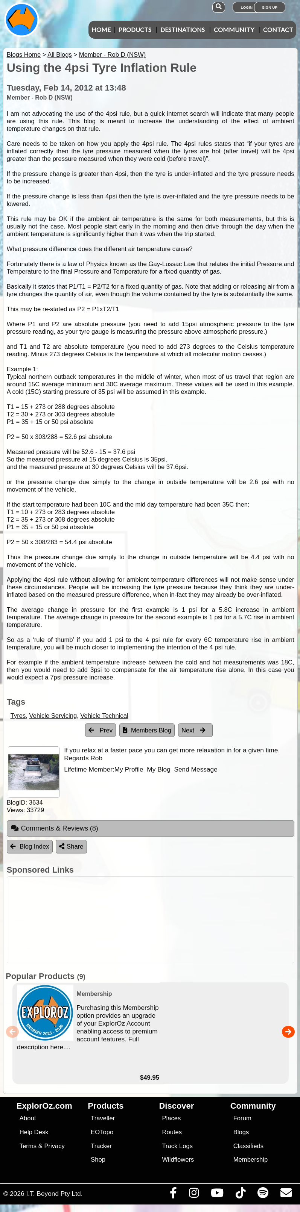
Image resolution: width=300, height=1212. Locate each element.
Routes (172, 1132)
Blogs (241, 1132)
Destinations (182, 29)
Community (234, 29)
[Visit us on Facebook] (173, 1194)
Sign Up (269, 7)
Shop (98, 1159)
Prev (100, 730)
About (28, 1118)
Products (135, 29)
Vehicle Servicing (53, 715)
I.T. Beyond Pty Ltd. (54, 1193)
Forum (242, 1118)
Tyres (18, 715)
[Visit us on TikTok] (240, 1194)
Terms (28, 1146)
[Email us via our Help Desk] (285, 1194)
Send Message (195, 769)
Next (193, 730)
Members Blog (147, 730)
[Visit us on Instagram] (193, 1194)
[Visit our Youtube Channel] (217, 1194)
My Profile (128, 769)
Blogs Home (24, 54)
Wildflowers (178, 1159)
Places (171, 1118)
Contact (278, 29)
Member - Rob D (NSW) (112, 54)
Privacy (54, 1146)
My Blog (158, 769)
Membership (250, 1159)
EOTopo (102, 1132)
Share (71, 846)
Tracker (101, 1146)
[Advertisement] (154, 920)
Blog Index (29, 846)
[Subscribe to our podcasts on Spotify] (262, 1194)
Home (101, 29)
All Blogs (59, 54)
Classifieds (248, 1146)
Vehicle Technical (104, 715)
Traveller (103, 1118)
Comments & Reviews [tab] (54, 828)
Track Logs (177, 1146)
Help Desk (34, 1132)
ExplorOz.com (44, 1106)
